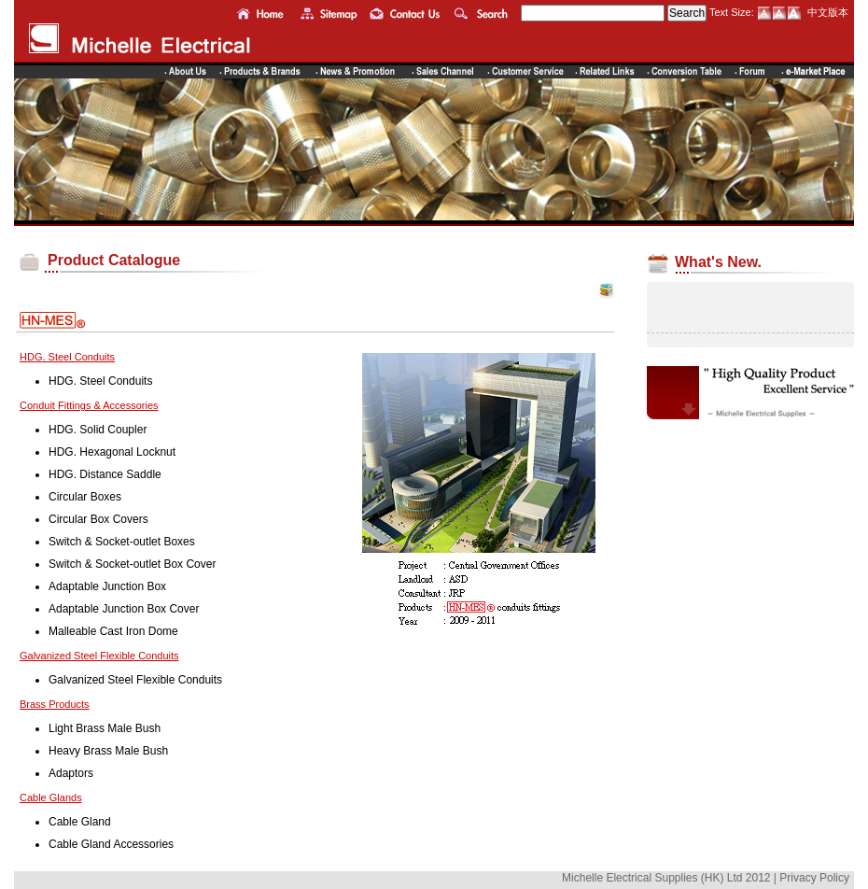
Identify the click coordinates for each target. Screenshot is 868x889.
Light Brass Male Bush (105, 728)
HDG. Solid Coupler (98, 429)
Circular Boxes (85, 496)
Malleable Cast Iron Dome (113, 631)
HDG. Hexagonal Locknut (112, 452)
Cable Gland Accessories (111, 844)
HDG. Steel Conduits (100, 381)
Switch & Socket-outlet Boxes (122, 541)
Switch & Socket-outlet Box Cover (132, 564)
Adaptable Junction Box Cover (124, 608)
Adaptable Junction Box (107, 586)
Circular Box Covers (98, 519)
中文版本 (827, 12)
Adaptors (71, 773)
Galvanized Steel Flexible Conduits (135, 679)
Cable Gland (80, 821)
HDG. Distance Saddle (105, 474)
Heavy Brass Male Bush (108, 750)
